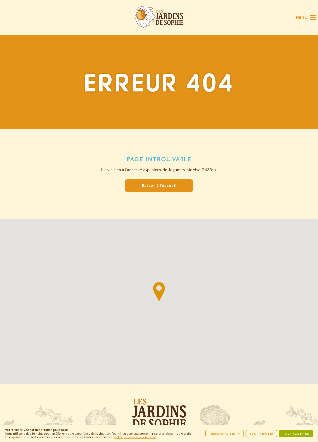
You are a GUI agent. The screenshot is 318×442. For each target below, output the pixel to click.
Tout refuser (261, 433)
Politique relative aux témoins (135, 437)
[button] (306, 17)
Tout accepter (296, 433)
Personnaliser (224, 433)
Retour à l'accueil (159, 185)
